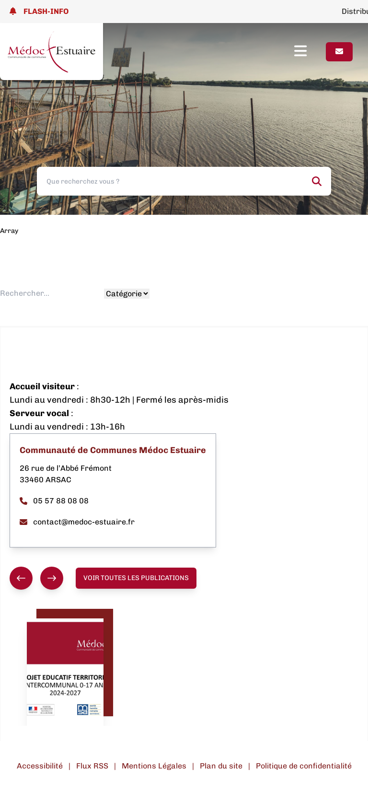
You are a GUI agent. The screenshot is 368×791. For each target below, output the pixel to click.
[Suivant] (51, 578)
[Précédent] (21, 578)
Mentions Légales (154, 765)
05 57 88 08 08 (54, 500)
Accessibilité (40, 765)
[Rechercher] (316, 181)
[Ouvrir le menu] (310, 51)
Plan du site (221, 765)
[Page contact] (339, 52)
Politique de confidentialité (304, 765)
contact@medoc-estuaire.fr (77, 521)
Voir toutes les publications (136, 578)
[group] (36, 578)
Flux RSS (92, 765)
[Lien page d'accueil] (51, 51)
